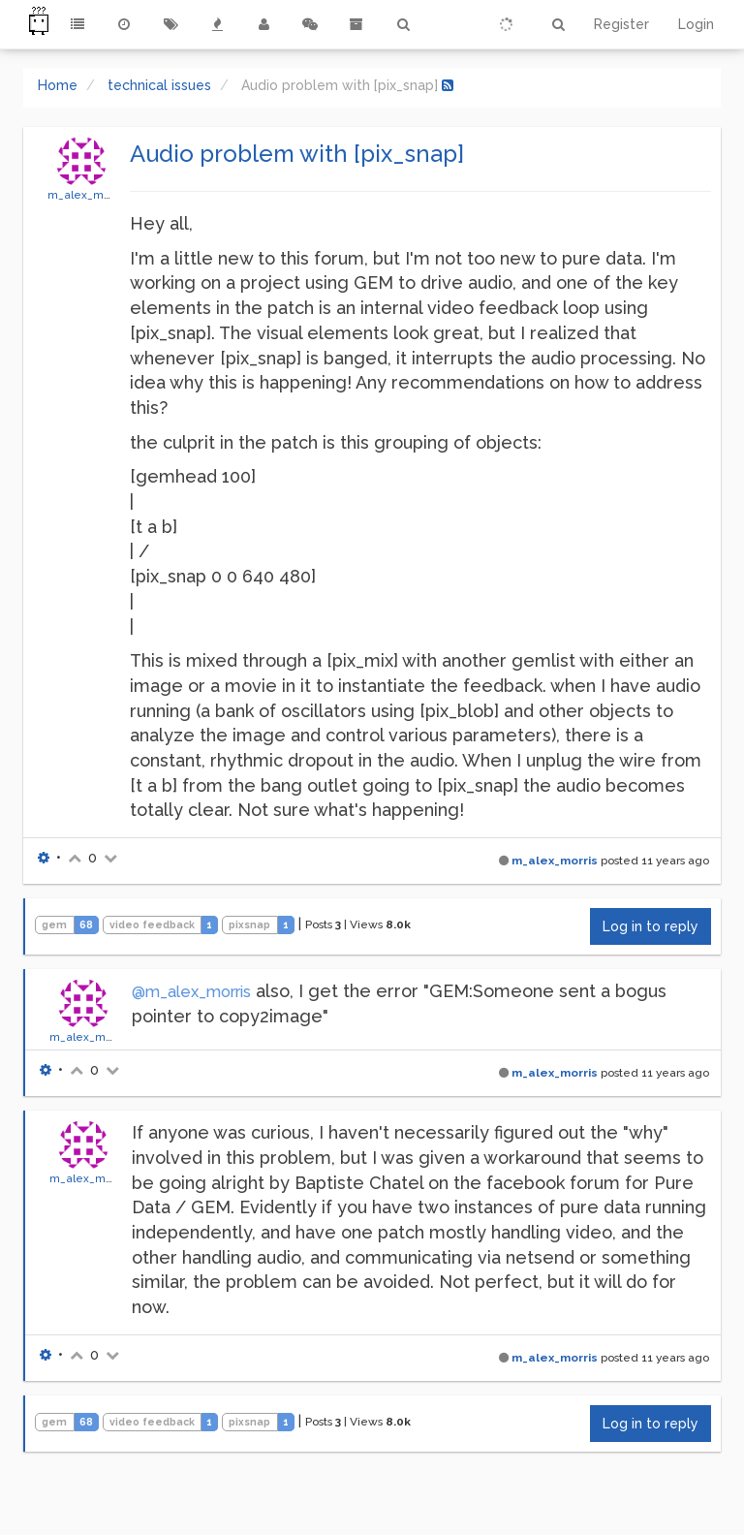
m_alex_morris (87, 195)
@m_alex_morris (191, 992)
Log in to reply (650, 926)
